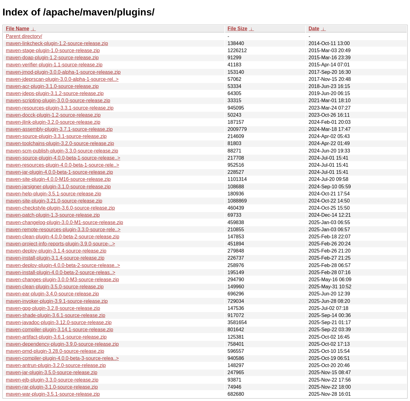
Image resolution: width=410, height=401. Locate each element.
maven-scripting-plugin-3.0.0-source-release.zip (58, 100)
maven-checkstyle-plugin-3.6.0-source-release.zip (60, 208)
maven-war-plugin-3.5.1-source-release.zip (53, 394)
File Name (17, 28)
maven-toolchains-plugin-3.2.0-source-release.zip (60, 143)
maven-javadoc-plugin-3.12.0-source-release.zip (58, 322)
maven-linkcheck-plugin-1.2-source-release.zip (57, 43)
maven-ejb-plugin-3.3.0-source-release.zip (52, 379)
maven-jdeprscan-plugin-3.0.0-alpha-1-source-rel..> (62, 79)
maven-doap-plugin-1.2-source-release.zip (52, 57)
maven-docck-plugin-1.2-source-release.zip (53, 115)
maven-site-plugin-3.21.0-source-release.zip (54, 200)
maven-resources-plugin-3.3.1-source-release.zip (60, 108)
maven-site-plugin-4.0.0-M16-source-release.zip (58, 179)
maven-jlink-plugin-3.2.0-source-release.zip (53, 122)
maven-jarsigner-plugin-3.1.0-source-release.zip (58, 186)
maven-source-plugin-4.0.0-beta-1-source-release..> (63, 158)
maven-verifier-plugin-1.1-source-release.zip (54, 64)
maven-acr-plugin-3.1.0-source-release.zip (52, 86)
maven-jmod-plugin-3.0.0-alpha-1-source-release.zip (63, 72)
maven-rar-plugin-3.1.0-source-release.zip (52, 387)
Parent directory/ (24, 36)
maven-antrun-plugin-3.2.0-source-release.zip (56, 365)
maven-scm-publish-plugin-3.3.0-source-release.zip (62, 150)
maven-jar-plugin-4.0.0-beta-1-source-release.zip (59, 172)
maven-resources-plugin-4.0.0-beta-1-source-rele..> (62, 165)
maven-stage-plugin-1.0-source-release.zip (53, 50)
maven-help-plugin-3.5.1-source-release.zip (53, 193)
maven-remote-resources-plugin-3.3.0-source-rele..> (63, 229)
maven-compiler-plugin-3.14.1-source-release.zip (59, 329)
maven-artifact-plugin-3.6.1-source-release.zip (56, 337)
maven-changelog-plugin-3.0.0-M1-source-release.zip (64, 222)
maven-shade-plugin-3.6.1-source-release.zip (55, 315)
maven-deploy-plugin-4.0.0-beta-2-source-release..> (63, 265)
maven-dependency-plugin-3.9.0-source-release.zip (62, 344)
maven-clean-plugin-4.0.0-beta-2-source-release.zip (62, 236)
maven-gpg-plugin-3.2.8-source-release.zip (53, 308)
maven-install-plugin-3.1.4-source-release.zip (55, 258)
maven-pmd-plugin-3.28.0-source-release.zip (55, 351)
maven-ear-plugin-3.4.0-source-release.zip (52, 293)
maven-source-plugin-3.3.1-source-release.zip (56, 136)
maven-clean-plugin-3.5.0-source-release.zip (55, 286)
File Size (237, 28)
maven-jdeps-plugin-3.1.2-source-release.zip (55, 93)
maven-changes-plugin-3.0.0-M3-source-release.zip (62, 279)
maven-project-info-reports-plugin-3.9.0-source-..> (60, 243)
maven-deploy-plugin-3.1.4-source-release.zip (56, 250)
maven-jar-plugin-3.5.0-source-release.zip (51, 372)
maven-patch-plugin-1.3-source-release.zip (53, 215)
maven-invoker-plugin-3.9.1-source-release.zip (57, 301)
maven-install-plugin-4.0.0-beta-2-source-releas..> (60, 272)
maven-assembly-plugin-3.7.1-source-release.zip (59, 129)
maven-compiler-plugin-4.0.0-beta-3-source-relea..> (62, 358)
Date (313, 28)
